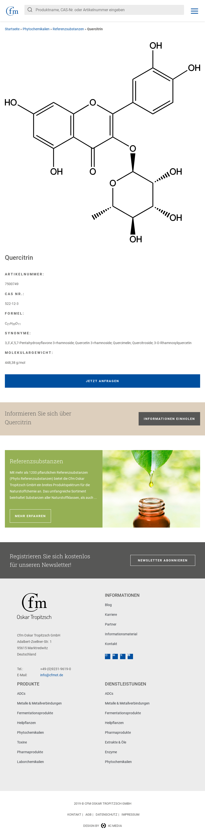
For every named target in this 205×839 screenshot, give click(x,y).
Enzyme (111, 752)
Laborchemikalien (30, 762)
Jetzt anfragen (102, 381)
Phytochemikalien (36, 29)
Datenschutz (106, 814)
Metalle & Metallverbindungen (39, 703)
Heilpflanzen (26, 723)
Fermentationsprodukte (35, 713)
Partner (110, 624)
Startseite (12, 29)
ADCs (21, 693)
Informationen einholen (169, 419)
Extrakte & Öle (115, 742)
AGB (88, 814)
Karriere (111, 615)
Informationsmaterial (121, 634)
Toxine (22, 742)
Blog (108, 605)
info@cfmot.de (51, 675)
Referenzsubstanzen (68, 29)
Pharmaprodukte (30, 752)
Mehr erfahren (30, 516)
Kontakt (111, 644)
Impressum (130, 814)
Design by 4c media (102, 826)
